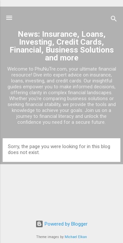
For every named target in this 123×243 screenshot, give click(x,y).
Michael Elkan (76, 237)
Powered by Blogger (61, 224)
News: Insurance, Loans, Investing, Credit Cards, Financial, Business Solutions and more (62, 46)
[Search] (114, 20)
